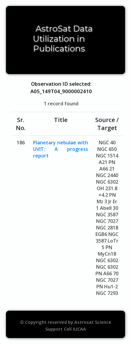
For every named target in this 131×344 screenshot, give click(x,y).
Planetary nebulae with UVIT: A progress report (60, 149)
